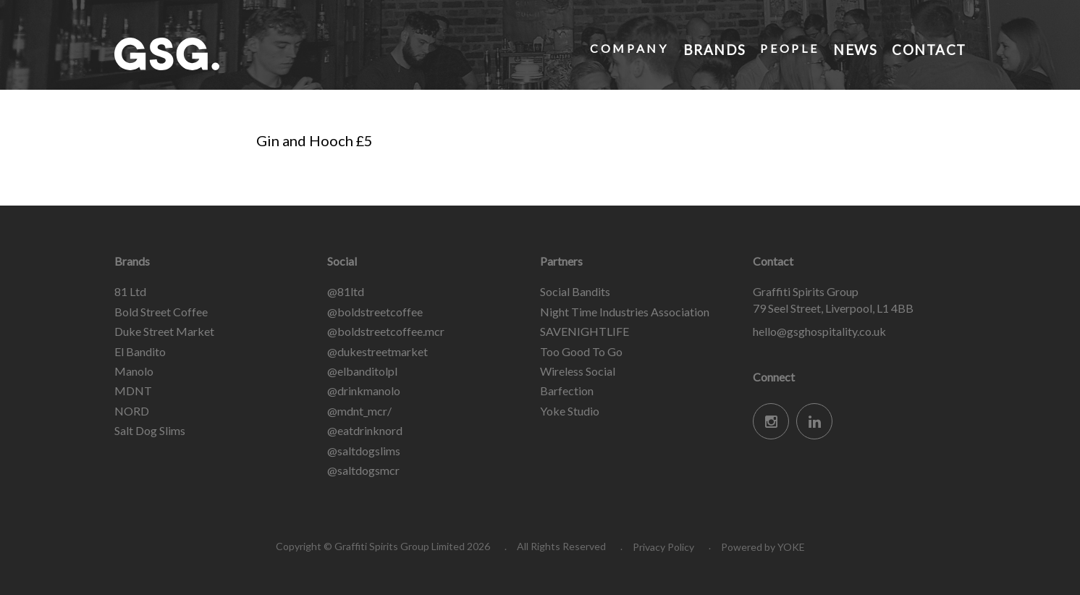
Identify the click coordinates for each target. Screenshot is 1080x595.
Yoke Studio (569, 411)
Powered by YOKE (763, 547)
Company (627, 48)
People (788, 48)
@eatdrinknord (364, 430)
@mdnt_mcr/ (359, 411)
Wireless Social (577, 371)
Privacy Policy (663, 547)
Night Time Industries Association (624, 311)
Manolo (133, 371)
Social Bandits (575, 291)
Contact (928, 48)
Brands (712, 48)
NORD (131, 411)
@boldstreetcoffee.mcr (385, 331)
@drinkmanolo (363, 390)
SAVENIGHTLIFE (584, 331)
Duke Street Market (164, 331)
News (853, 48)
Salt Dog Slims (149, 430)
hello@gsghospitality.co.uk (819, 331)
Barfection (567, 390)
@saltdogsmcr (363, 470)
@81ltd (345, 291)
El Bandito (140, 351)
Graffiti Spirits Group (223, 54)
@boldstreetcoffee (375, 311)
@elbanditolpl (362, 371)
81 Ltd (130, 291)
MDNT (133, 390)
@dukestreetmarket (377, 351)
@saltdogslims (363, 450)
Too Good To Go (581, 351)
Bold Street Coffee (161, 311)
